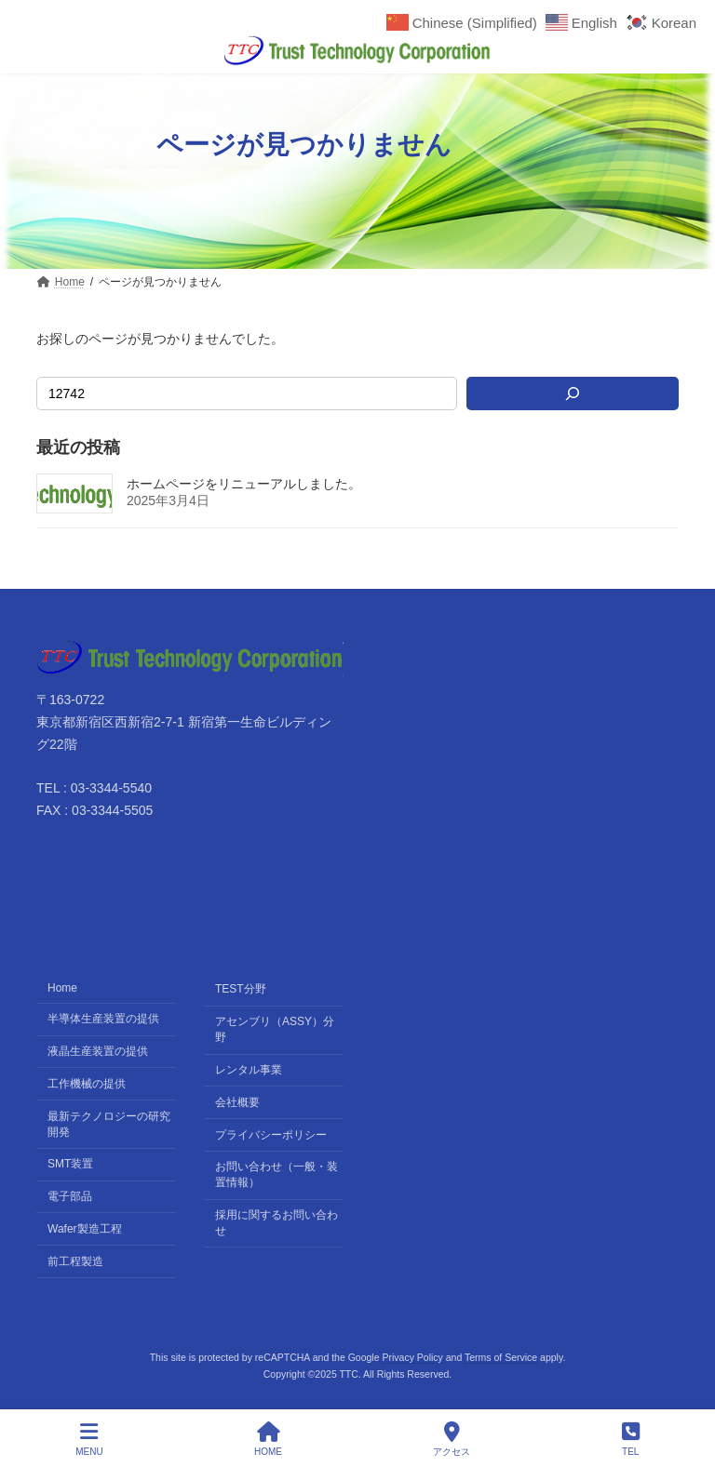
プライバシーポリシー (271, 1133)
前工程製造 (75, 1260)
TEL (631, 1439)
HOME (268, 1439)
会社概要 (237, 1101)
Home (62, 987)
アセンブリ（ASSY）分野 (274, 1029)
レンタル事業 (248, 1068)
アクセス (451, 1439)
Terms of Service (501, 1357)
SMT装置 (70, 1163)
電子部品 (69, 1196)
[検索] (572, 393)
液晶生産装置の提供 (97, 1050)
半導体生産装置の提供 (103, 1018)
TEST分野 (240, 988)
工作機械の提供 (86, 1082)
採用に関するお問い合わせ (276, 1222)
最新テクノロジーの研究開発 (108, 1123)
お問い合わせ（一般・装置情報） (276, 1174)
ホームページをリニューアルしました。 (244, 483)
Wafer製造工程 (84, 1227)
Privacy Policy (412, 1357)
